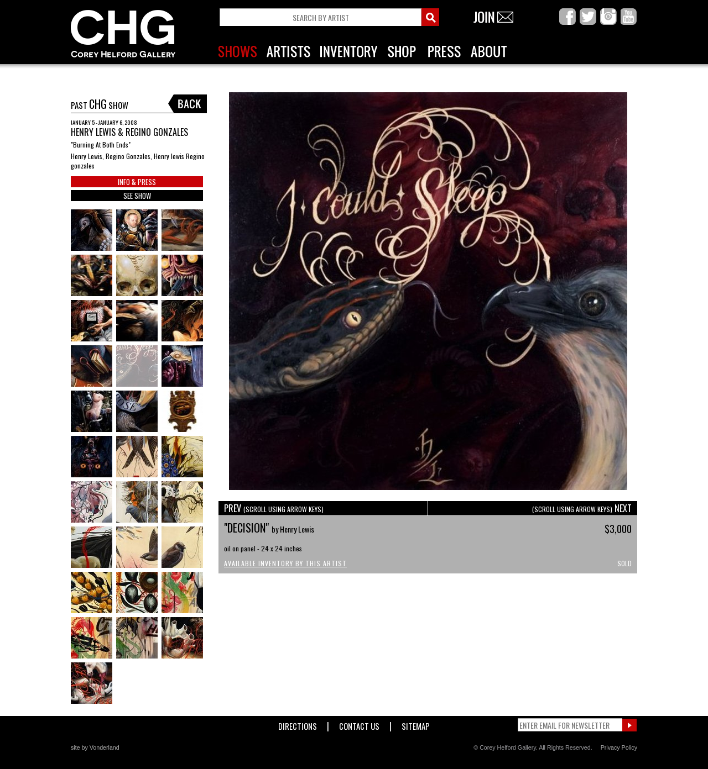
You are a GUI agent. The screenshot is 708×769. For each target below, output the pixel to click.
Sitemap (416, 724)
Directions (297, 724)
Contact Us (359, 724)
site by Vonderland (95, 747)
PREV (274, 508)
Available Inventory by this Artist (285, 563)
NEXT (582, 508)
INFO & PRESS (137, 181)
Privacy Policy (619, 747)
